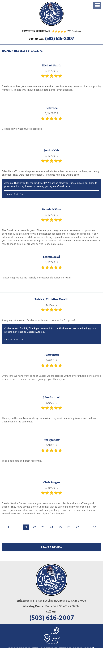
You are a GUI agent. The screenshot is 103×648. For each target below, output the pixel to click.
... (17, 527)
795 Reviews (74, 31)
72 (34, 527)
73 (42, 527)
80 (94, 527)
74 (51, 527)
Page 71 (37, 51)
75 (60, 527)
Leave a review (51, 547)
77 (77, 527)
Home (6, 51)
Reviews (20, 51)
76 (68, 527)
